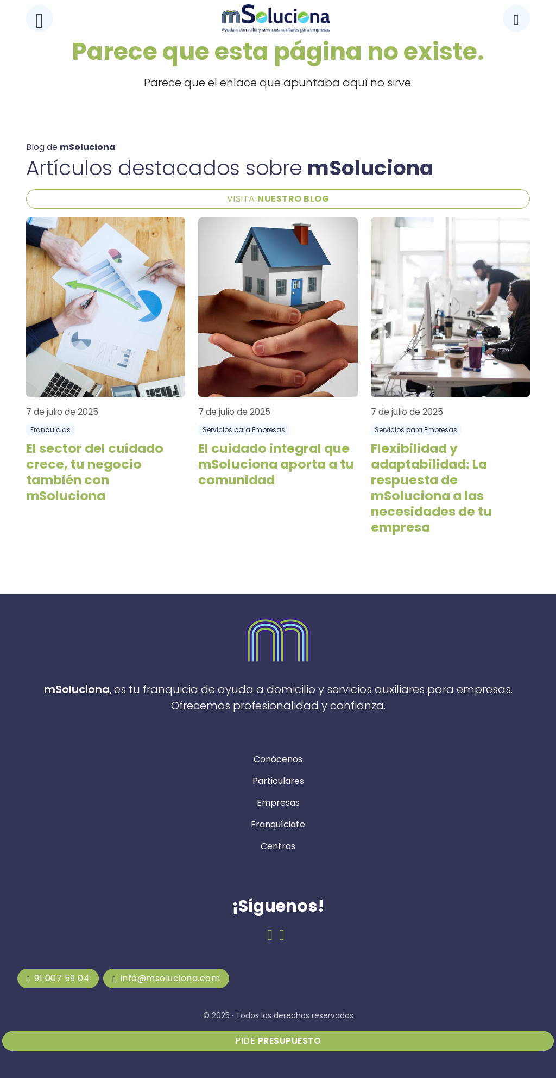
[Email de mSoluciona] (282, 935)
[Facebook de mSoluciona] (270, 935)
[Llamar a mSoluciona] (516, 18)
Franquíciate (278, 824)
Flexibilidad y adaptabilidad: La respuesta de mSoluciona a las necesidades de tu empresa (431, 488)
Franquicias (50, 429)
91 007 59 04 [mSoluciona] (58, 978)
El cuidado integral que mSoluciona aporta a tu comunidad (276, 464)
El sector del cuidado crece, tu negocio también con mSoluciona (94, 471)
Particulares (278, 781)
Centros (278, 846)
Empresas (278, 802)
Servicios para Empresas (244, 429)
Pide (278, 1041)
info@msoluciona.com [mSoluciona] (166, 978)
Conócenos (278, 759)
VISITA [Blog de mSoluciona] (278, 198)
